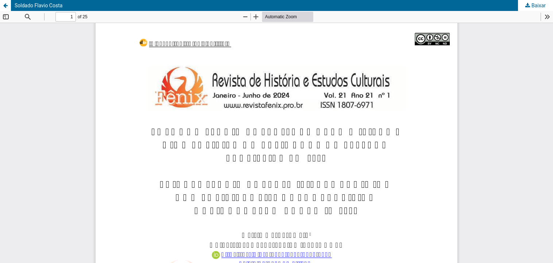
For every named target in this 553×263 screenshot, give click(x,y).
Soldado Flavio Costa (38, 5)
